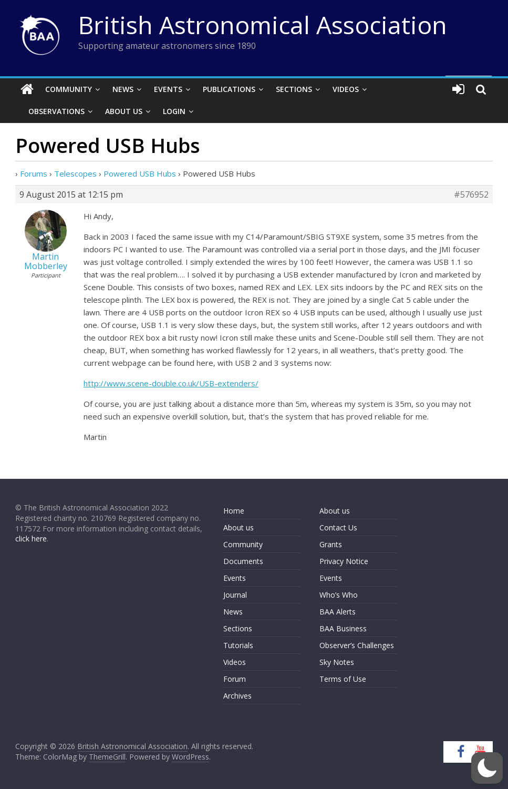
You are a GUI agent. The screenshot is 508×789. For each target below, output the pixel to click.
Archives (237, 696)
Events (168, 89)
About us (238, 527)
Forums (33, 173)
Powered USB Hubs (139, 173)
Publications (229, 89)
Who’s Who (338, 595)
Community (68, 89)
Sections (294, 89)
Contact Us (338, 527)
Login (174, 111)
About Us (123, 111)
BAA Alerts (337, 612)
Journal (235, 595)
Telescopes (75, 173)
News (122, 89)
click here (31, 539)
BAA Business (343, 628)
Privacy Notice (343, 561)
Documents (243, 561)
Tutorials (238, 645)
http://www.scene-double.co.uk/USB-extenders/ (171, 383)
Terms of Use (342, 679)
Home (233, 511)
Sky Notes (336, 662)
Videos (346, 89)
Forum (234, 679)
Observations (56, 111)
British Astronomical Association (262, 24)
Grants (330, 544)
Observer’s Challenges (356, 645)
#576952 (471, 194)
